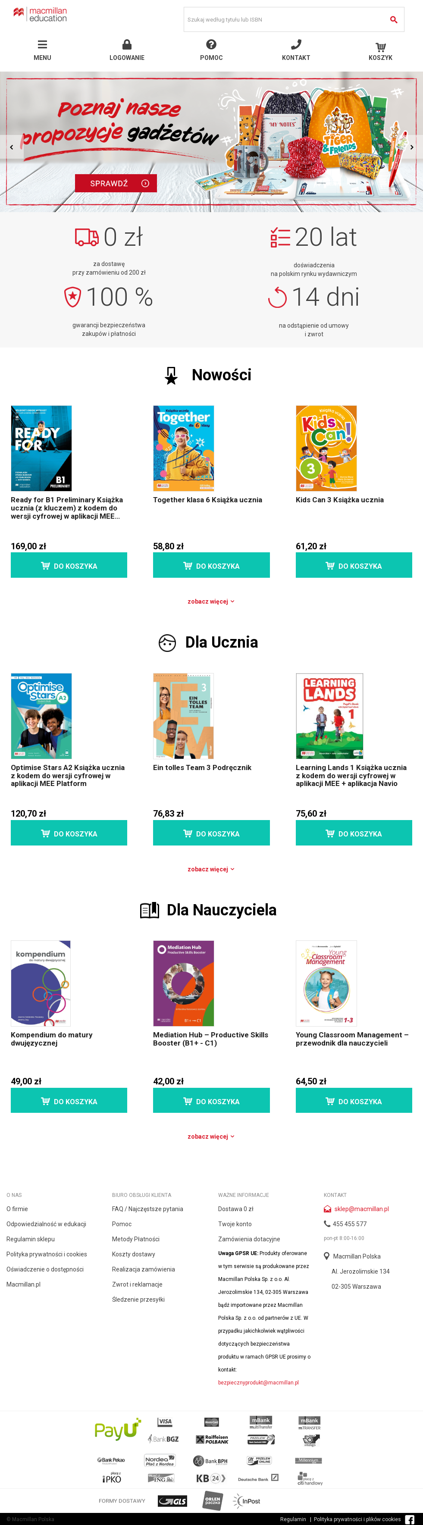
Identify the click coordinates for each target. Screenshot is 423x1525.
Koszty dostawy (133, 1254)
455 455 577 (350, 1224)
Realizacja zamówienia (143, 1269)
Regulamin (293, 1519)
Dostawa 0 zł (236, 1209)
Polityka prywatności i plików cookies (357, 1519)
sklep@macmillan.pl (362, 1209)
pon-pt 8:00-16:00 (344, 1238)
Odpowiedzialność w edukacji (46, 1224)
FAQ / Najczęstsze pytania (147, 1209)
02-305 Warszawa (356, 1286)
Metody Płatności (136, 1239)
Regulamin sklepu (30, 1239)
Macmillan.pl (23, 1284)
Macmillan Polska (357, 1256)
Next (411, 147)
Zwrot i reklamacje (137, 1284)
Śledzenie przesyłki (138, 1299)
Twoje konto (235, 1224)
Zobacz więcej (211, 601)
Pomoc (122, 1224)
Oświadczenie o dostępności (45, 1269)
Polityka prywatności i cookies (46, 1254)
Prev (12, 147)
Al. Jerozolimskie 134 (361, 1271)
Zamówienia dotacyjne (249, 1239)
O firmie (17, 1209)
